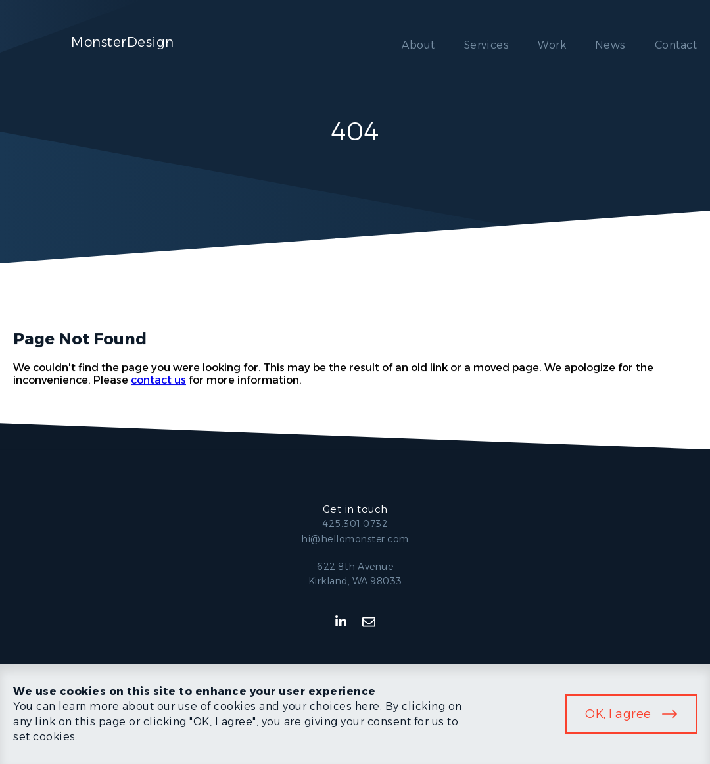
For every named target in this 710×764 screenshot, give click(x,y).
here (367, 706)
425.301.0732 (355, 524)
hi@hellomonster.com (355, 539)
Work (552, 45)
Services (486, 45)
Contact (676, 45)
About (418, 45)
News (610, 45)
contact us (158, 380)
